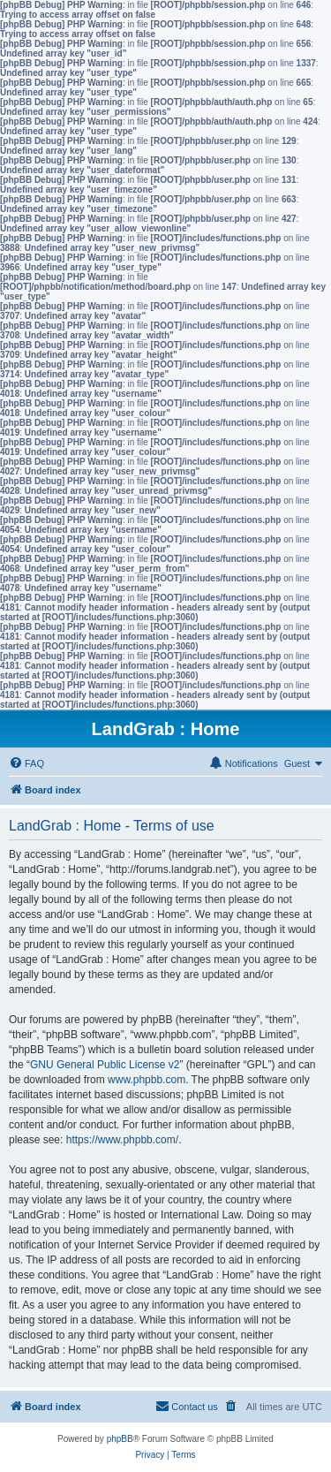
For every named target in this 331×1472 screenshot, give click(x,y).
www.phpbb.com (146, 1080)
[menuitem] (26, 763)
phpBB (120, 1439)
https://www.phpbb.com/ (122, 1140)
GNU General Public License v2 (104, 1064)
